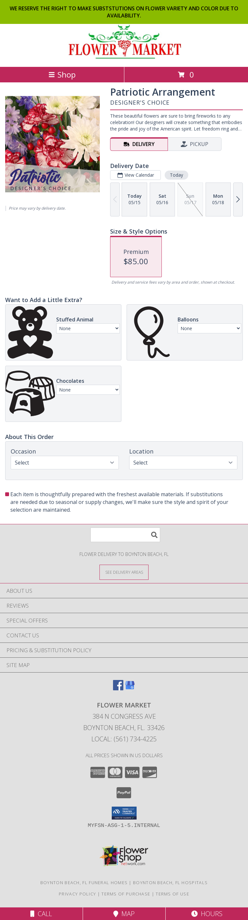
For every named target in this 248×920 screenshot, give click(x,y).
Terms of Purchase (125, 894)
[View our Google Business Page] (130, 688)
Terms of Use (172, 894)
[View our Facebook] (118, 688)
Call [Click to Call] (41, 913)
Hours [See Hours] (206, 913)
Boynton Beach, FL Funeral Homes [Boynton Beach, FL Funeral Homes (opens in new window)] (84, 882)
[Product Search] (125, 535)
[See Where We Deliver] (124, 572)
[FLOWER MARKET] (124, 57)
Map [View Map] (124, 913)
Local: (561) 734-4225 (124, 739)
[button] (124, 813)
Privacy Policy (77, 894)
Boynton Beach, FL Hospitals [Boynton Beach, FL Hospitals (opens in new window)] (170, 882)
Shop (62, 74)
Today (176, 175)
